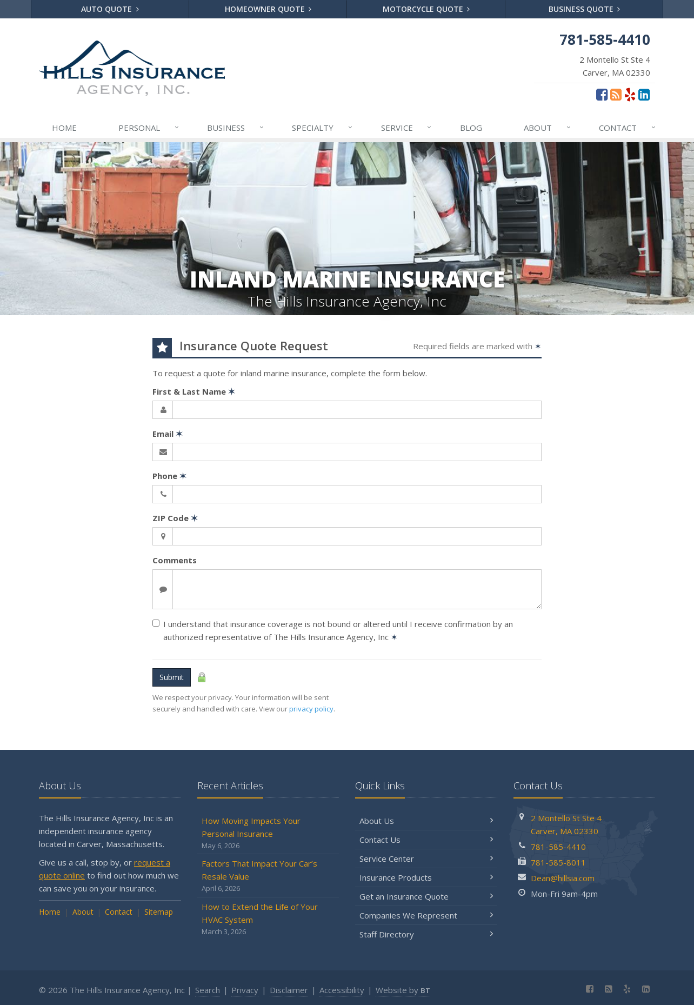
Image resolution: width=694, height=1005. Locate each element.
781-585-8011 (558, 862)
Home (64, 127)
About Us (426, 820)
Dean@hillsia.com (563, 878)
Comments (174, 560)
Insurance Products (426, 877)
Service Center (426, 858)
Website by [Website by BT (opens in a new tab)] (403, 989)
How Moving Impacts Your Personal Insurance (268, 833)
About (548, 128)
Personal (149, 128)
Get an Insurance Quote (426, 896)
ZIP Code (175, 518)
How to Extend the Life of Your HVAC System (268, 919)
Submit (171, 677)
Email (167, 433)
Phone (169, 475)
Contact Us (426, 839)
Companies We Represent (426, 915)
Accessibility (341, 989)
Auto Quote (110, 9)
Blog (471, 127)
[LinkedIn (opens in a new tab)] (644, 94)
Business (236, 128)
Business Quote (584, 9)
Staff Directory (426, 934)
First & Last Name (193, 391)
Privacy (244, 989)
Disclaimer (289, 989)
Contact (628, 128)
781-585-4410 (558, 846)
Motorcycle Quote (426, 9)
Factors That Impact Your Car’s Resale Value (268, 876)
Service (407, 128)
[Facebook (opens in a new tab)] (602, 94)
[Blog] (616, 94)
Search (207, 989)
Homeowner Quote (268, 9)
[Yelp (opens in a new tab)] (630, 94)
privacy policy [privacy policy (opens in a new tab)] (311, 709)
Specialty (322, 128)
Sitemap (158, 912)
